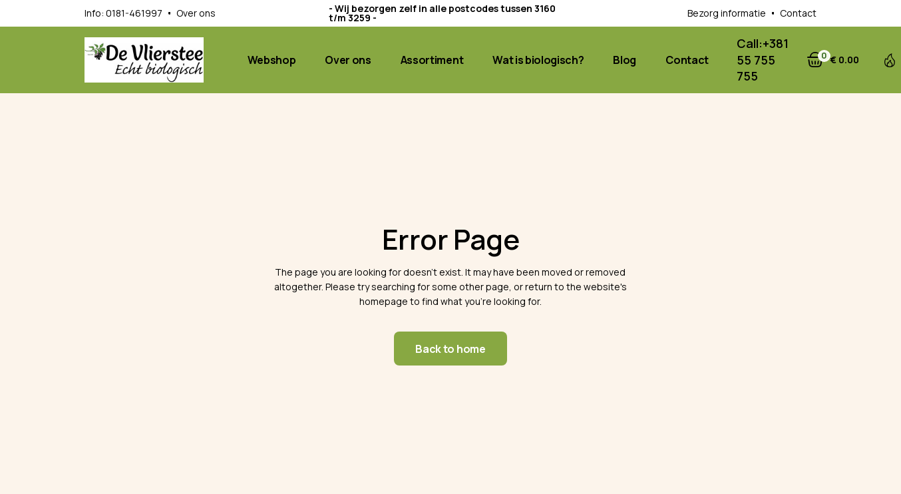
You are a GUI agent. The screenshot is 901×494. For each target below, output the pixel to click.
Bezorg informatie (726, 13)
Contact (798, 13)
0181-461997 (134, 13)
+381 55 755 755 (763, 59)
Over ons (196, 13)
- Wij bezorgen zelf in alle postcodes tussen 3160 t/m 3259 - (442, 13)
